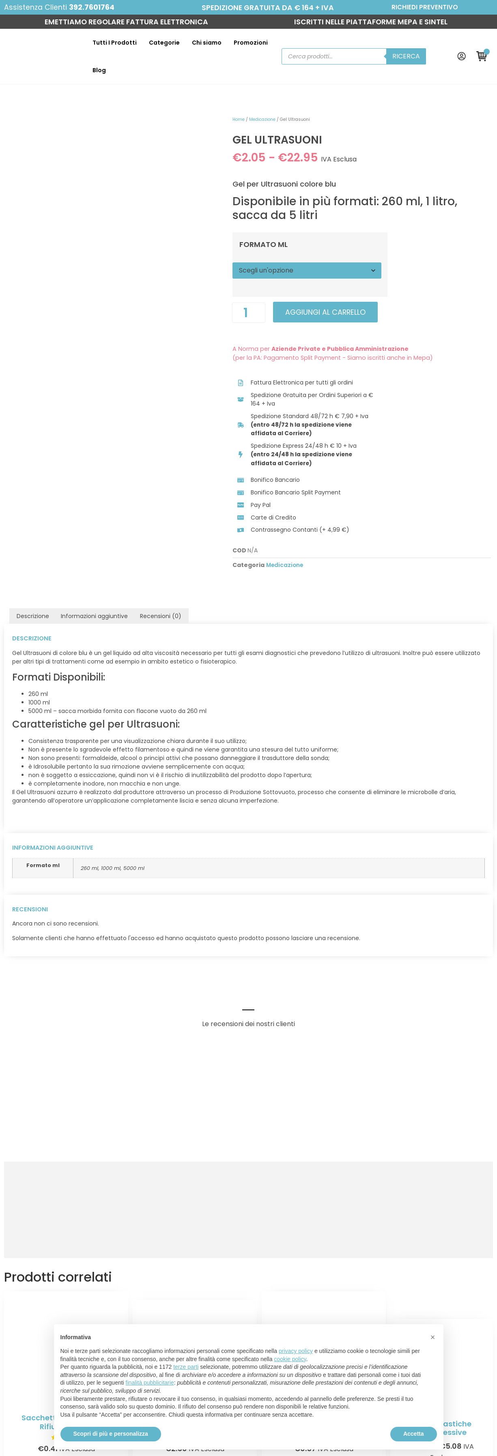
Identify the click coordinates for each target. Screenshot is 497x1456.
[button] (432, 1337)
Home (231, 102)
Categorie (150, 47)
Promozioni (237, 47)
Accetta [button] (413, 1433)
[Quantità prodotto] (241, 295)
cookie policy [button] (290, 1359)
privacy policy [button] (296, 1351)
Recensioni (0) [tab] (160, 540)
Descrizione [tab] (33, 540)
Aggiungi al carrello (319, 295)
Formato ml (256, 228)
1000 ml (110, 791)
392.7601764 (92, 7)
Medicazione (254, 102)
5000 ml (133, 791)
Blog (273, 47)
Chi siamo (193, 47)
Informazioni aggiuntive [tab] (94, 540)
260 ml (89, 791)
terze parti (185, 1367)
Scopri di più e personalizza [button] (110, 1433)
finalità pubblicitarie (150, 1382)
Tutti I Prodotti (101, 47)
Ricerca (409, 47)
